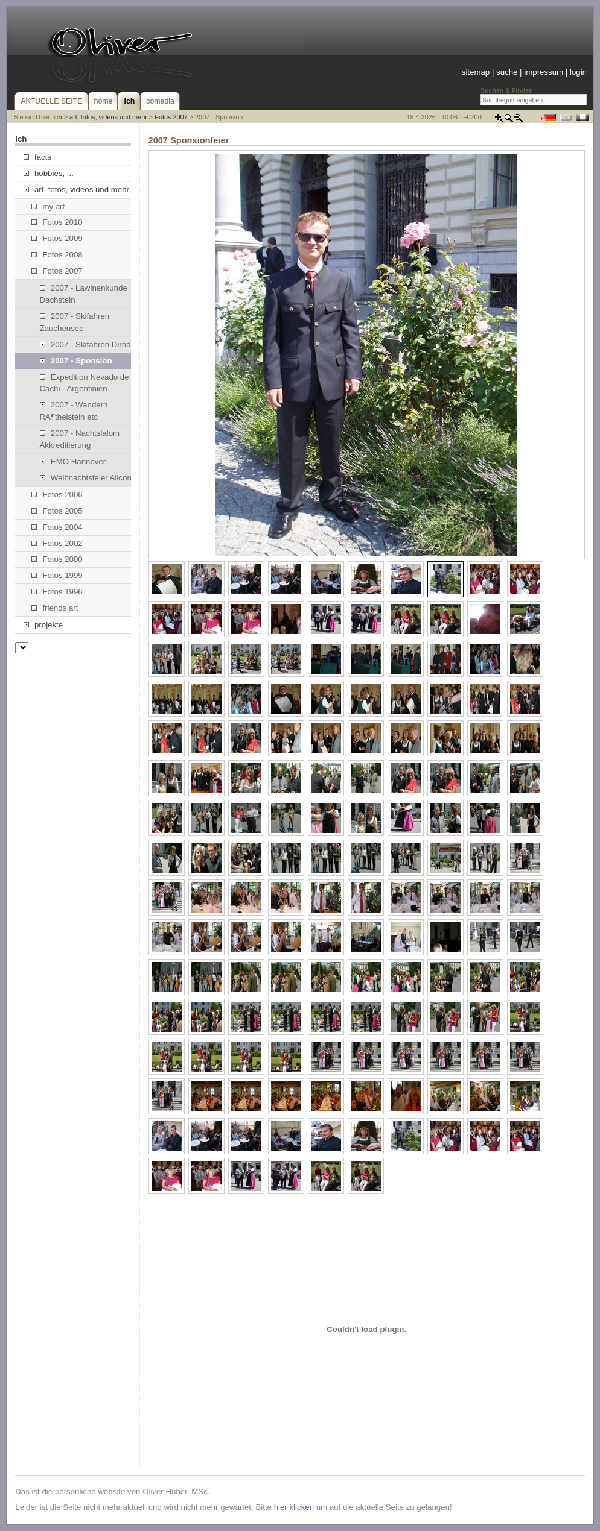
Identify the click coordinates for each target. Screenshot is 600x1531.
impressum (543, 72)
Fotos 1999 (57, 575)
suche (506, 72)
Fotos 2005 (57, 510)
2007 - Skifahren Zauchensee (75, 322)
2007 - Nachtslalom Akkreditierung (80, 439)
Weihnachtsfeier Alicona (88, 477)
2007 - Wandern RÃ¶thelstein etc (74, 410)
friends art (54, 607)
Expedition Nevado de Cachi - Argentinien (84, 383)
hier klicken (294, 1507)
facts (37, 157)
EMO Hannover (73, 461)
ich (58, 117)
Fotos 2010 (57, 222)
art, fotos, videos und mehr (108, 117)
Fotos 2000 (57, 559)
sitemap (476, 72)
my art (48, 206)
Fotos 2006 (57, 494)
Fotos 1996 (57, 591)
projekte (43, 624)
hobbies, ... (49, 173)
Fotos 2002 (57, 543)
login (578, 72)
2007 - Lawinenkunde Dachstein (83, 293)
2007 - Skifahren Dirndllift (90, 344)
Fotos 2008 (57, 254)
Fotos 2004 (57, 527)
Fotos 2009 (57, 238)
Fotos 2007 (171, 117)
